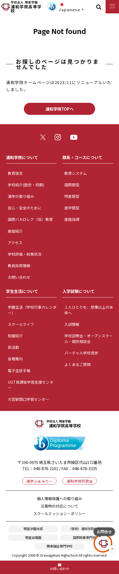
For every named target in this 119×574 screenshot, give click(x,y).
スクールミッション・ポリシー (59, 513)
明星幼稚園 (33, 537)
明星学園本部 (33, 528)
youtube (75, 139)
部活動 (13, 347)
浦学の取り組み (21, 196)
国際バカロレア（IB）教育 (30, 219)
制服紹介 (15, 335)
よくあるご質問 (77, 364)
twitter (44, 139)
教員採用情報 (19, 265)
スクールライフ (21, 324)
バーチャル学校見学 (81, 353)
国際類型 (71, 184)
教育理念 (15, 173)
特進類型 (71, 196)
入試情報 (71, 324)
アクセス (15, 242)
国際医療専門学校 (86, 537)
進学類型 (71, 207)
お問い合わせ (19, 277)
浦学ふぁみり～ (39, 481)
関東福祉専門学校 (59, 546)
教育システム (75, 173)
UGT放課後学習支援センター (30, 384)
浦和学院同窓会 (79, 481)
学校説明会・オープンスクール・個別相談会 (88, 338)
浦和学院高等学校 (28, 6)
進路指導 (71, 219)
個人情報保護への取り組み (59, 498)
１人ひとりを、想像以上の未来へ (88, 309)
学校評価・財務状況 (25, 254)
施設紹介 (15, 231)
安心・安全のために (25, 207)
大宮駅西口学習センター (28, 399)
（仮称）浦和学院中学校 (85, 528)
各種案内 (15, 358)
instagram (59, 139)
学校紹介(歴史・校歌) (26, 184)
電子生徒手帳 (19, 370)
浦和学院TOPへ (59, 109)
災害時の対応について (59, 506)
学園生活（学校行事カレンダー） (32, 309)
